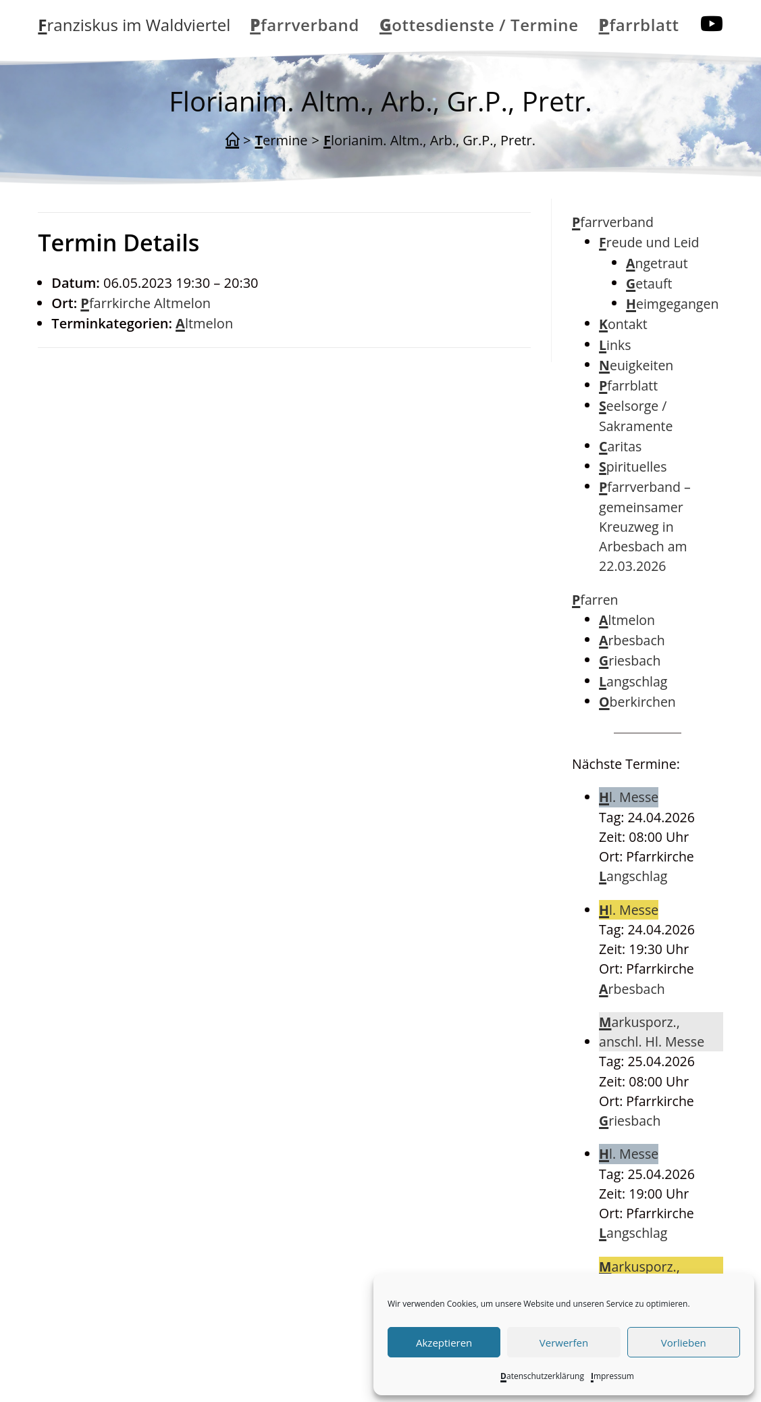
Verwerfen (564, 1342)
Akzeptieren (444, 1342)
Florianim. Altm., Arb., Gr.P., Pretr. (429, 140)
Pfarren (595, 600)
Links (615, 345)
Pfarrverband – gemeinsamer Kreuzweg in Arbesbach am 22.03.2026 (645, 526)
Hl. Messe (628, 797)
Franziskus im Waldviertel (134, 25)
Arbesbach (632, 640)
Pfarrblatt (628, 385)
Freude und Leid (649, 242)
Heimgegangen (672, 304)
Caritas (620, 446)
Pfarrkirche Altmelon (145, 303)
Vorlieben (683, 1342)
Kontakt (623, 324)
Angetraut (657, 263)
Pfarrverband (613, 222)
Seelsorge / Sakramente (636, 415)
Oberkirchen (637, 702)
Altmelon (204, 323)
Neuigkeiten (636, 365)
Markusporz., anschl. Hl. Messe (651, 1032)
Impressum (612, 1376)
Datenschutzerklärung (542, 1376)
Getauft (649, 283)
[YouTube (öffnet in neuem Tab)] (712, 24)
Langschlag (633, 681)
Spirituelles (632, 466)
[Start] (232, 140)
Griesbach (629, 660)
